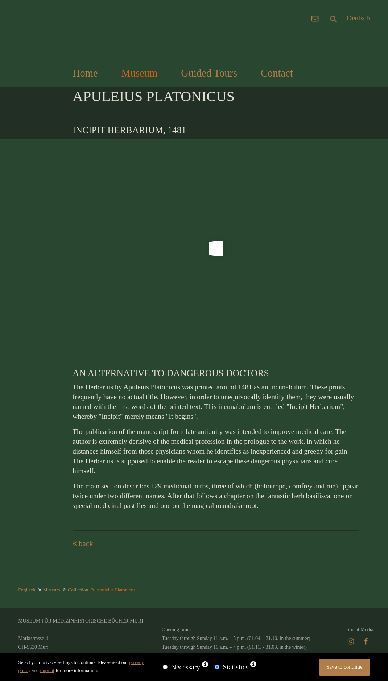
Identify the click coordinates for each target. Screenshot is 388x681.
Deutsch (358, 18)
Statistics (235, 667)
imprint (47, 670)
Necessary (185, 667)
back (86, 543)
